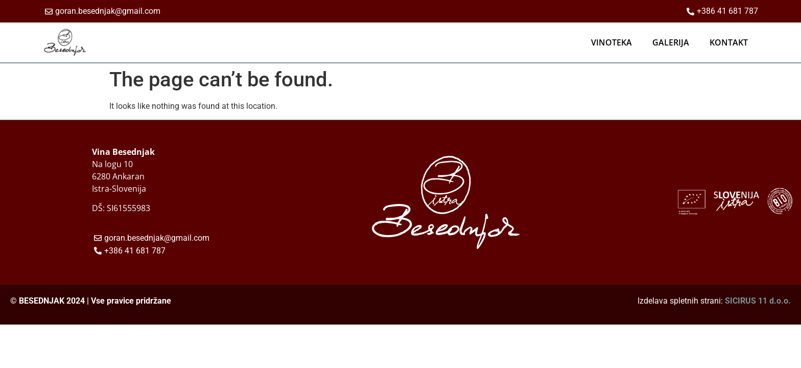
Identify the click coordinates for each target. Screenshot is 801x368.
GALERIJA (670, 42)
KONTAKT (729, 42)
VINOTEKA (611, 42)
